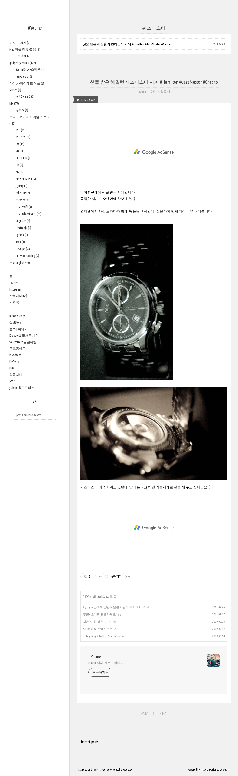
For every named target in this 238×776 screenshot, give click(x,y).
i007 (11, 368)
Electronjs (23, 228)
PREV (144, 712)
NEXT (162, 712)
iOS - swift (23, 207)
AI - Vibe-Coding (27, 256)
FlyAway (14, 361)
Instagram (15, 289)
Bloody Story (17, 316)
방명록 (14, 302)
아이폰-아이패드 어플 (27, 83)
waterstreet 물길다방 (22, 342)
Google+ (127, 769)
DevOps (23, 249)
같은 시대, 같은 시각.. (97, 621)
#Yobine (35, 28)
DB (19, 165)
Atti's (12, 381)
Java (20, 242)
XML (20, 172)
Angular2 (22, 221)
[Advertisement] (153, 152)
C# (19, 144)
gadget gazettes (22, 63)
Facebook (107, 769)
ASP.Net (22, 137)
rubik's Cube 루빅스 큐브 (98, 628)
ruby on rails (25, 179)
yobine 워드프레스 (21, 388)
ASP (20, 130)
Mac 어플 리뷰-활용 (25, 49)
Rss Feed (82, 769)
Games (15, 90)
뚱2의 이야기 (18, 329)
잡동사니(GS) (18, 296)
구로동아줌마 (19, 348)
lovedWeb (15, 355)
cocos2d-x (23, 200)
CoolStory (15, 322)
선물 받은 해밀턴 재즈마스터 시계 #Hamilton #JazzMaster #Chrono (127, 44)
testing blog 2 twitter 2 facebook (101, 636)
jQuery (21, 186)
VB (19, 151)
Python (21, 235)
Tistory (204, 769)
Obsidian (22, 56)
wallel (226, 769)
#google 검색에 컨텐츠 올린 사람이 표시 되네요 (114, 607)
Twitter (13, 283)
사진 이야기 (20, 43)
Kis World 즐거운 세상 (24, 335)
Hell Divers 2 (24, 96)
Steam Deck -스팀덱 (30, 69)
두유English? (19, 263)
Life (14, 103)
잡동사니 (15, 374)
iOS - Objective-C (28, 214)
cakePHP (22, 193)
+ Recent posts (88, 742)
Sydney (21, 110)
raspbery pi (24, 76)
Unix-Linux (24, 158)
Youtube (117, 769)
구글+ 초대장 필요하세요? (100, 614)
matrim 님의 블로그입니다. (106, 663)
